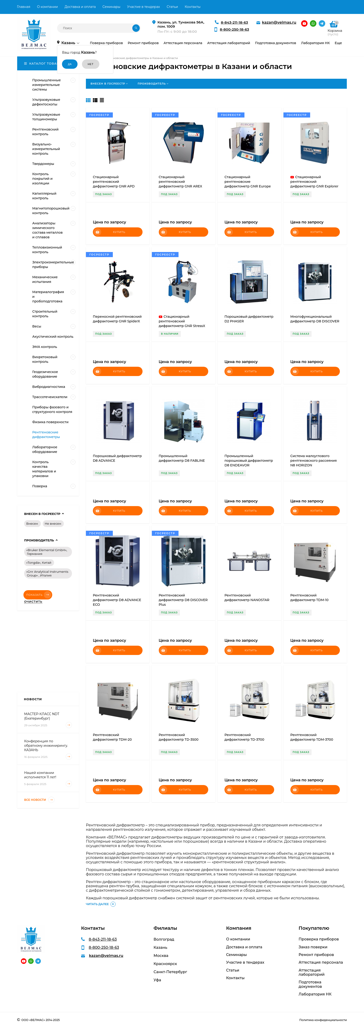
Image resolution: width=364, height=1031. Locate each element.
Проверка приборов (319, 939)
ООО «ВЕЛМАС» (33, 1020)
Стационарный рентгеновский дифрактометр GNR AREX (180, 181)
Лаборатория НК (315, 994)
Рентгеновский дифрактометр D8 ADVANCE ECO (117, 600)
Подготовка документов (310, 984)
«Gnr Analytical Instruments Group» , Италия (47, 573)
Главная (23, 7)
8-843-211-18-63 (234, 22)
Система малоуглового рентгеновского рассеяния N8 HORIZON (313, 460)
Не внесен (53, 523)
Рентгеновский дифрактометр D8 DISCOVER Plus (183, 600)
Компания (238, 928)
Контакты (193, 7)
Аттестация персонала (321, 962)
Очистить (33, 601)
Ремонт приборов (316, 955)
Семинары (111, 7)
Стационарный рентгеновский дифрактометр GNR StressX (182, 321)
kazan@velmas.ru (279, 22)
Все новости (39, 800)
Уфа (157, 980)
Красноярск (165, 964)
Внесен (32, 523)
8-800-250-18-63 (234, 29)
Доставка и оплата (80, 7)
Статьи (172, 7)
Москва (161, 955)
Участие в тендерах (143, 7)
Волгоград (164, 939)
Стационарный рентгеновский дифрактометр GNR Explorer (314, 181)
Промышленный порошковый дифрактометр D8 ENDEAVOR (248, 460)
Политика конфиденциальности (323, 1020)
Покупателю (314, 928)
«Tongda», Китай (38, 562)
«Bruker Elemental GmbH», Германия (46, 552)
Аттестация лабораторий (312, 972)
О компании (47, 7)
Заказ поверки (313, 947)
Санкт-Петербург (170, 972)
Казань (160, 947)
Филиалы (165, 928)
